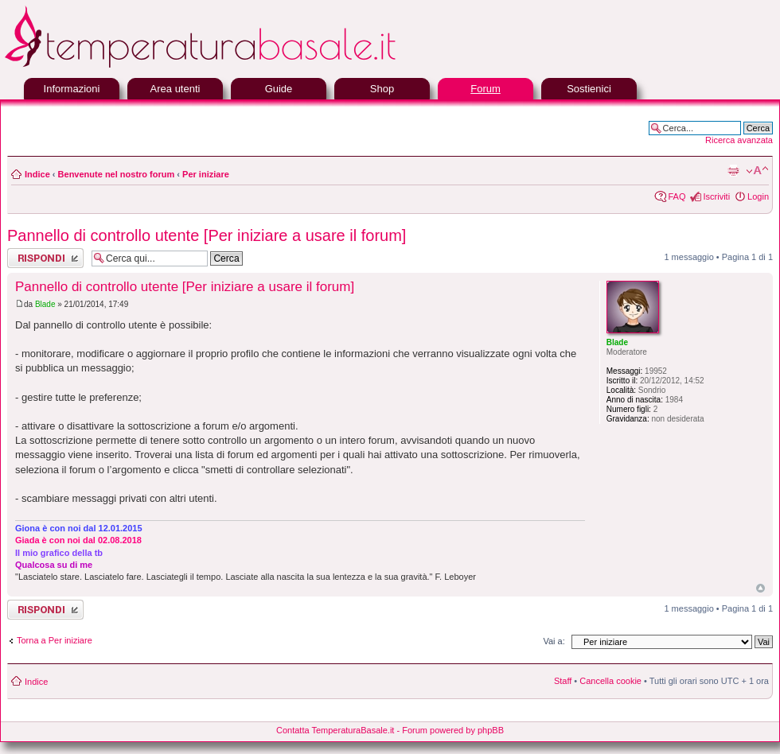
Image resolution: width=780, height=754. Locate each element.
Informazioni (72, 89)
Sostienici (589, 89)
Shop (382, 89)
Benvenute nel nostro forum (116, 174)
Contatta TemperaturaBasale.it (335, 730)
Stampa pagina (733, 171)
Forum (485, 89)
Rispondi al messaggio (45, 258)
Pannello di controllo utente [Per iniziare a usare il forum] (206, 235)
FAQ (676, 196)
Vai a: (553, 641)
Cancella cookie (610, 681)
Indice (37, 174)
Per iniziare (205, 174)
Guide (279, 89)
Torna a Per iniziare (54, 640)
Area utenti (175, 89)
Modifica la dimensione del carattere (757, 171)
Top (760, 588)
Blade (45, 304)
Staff (562, 681)
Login (758, 196)
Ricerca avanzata (739, 140)
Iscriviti (716, 196)
